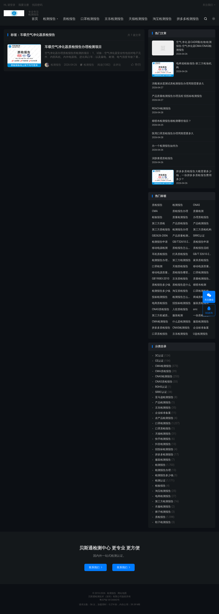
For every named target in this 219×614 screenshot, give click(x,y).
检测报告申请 (160, 241)
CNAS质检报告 (160, 309)
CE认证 (159, 360)
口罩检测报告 (90, 19)
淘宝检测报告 (162, 19)
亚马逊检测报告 (164, 397)
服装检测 (177, 315)
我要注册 (23, 4)
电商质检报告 (160, 303)
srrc (195, 309)
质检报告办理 (180, 211)
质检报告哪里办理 (181, 272)
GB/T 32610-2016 (202, 254)
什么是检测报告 (181, 321)
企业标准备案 (201, 327)
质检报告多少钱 (161, 284)
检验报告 (157, 217)
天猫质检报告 (180, 266)
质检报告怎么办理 (181, 247)
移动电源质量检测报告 (202, 266)
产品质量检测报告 (181, 235)
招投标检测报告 (181, 303)
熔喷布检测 (199, 284)
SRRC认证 (199, 235)
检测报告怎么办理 (181, 296)
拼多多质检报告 (161, 327)
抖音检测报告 (163, 444)
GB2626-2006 (160, 235)
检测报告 (14, 13)
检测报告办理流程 (161, 260)
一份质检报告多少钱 (202, 315)
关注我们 (208, 4)
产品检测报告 (201, 223)
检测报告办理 (180, 229)
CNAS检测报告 (181, 327)
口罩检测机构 (201, 290)
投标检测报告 (160, 296)
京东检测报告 (114, 19)
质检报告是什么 (181, 284)
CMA (155, 211)
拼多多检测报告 (188, 19)
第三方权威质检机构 (161, 315)
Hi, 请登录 (9, 4)
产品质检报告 (180, 223)
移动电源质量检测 (161, 272)
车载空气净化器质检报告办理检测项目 (73, 47)
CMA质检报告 (163, 371)
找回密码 (37, 4)
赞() (136, 64)
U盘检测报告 (200, 333)
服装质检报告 (201, 303)
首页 (35, 19)
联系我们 (95, 567)
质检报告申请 (201, 241)
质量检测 (198, 211)
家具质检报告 (201, 260)
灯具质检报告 (180, 254)
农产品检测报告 (164, 418)
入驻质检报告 (180, 309)
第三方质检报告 (161, 229)
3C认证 (159, 355)
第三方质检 (158, 223)
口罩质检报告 (160, 333)
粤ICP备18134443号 (109, 600)
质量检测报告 (180, 217)
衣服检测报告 (163, 506)
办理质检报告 (201, 217)
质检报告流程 (201, 247)
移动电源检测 (160, 247)
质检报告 (69, 19)
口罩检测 (157, 266)
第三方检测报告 (181, 260)
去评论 (117, 64)
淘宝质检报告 (180, 290)
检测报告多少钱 (161, 290)
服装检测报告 (201, 321)
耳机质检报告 (160, 254)
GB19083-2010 (160, 278)
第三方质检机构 (202, 229)
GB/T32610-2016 (181, 241)
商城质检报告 (201, 296)
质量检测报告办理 (202, 278)
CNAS (196, 204)
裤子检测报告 (163, 511)
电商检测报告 (163, 496)
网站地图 (122, 593)
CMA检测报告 (160, 321)
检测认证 (160, 480)
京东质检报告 (180, 278)
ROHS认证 (161, 386)
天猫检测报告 (138, 19)
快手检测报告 (163, 438)
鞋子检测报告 (163, 522)
